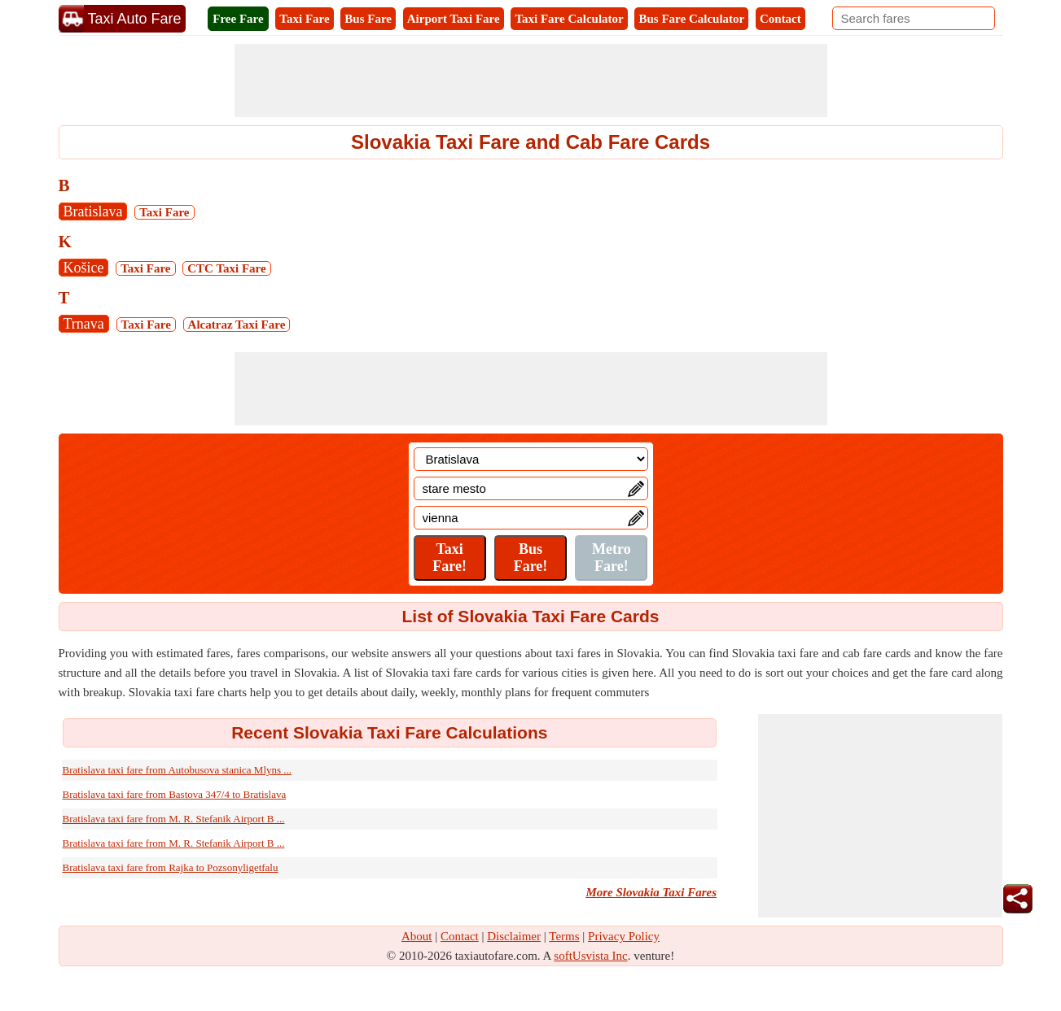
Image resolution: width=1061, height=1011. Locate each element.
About (416, 936)
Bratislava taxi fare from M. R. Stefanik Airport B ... (174, 819)
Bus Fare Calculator (691, 18)
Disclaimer (514, 936)
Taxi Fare (304, 18)
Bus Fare (368, 18)
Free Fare (238, 18)
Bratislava (93, 211)
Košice (84, 267)
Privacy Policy (624, 936)
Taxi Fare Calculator (569, 18)
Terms (564, 936)
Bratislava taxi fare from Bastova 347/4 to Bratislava (175, 794)
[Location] (531, 459)
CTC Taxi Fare (226, 268)
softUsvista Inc (590, 955)
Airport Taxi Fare (453, 18)
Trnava (84, 324)
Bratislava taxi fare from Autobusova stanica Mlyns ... (177, 770)
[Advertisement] (531, 80)
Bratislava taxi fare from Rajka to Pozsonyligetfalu (170, 867)
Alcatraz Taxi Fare (237, 324)
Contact (780, 18)
